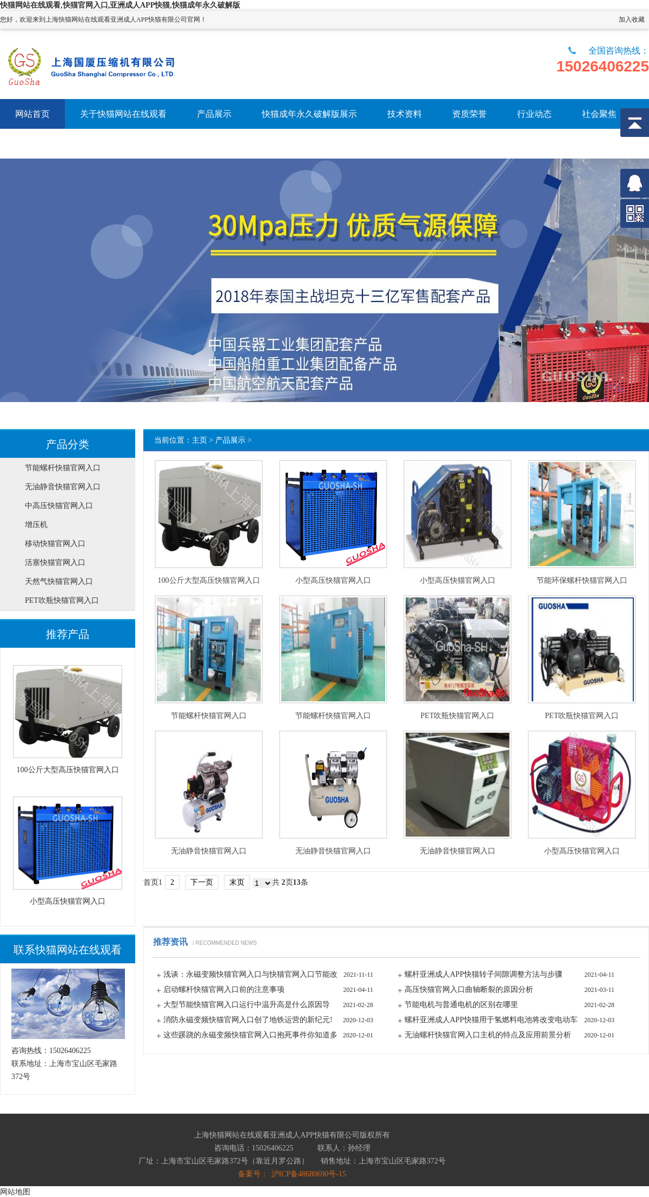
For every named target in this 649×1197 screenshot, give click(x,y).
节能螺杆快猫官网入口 (209, 716)
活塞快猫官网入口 (55, 562)
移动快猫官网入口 (55, 544)
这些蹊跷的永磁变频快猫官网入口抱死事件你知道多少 (250, 1037)
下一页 (201, 882)
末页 (236, 882)
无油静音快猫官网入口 (209, 851)
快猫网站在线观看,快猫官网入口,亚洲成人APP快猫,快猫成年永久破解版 (120, 5)
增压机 (36, 525)
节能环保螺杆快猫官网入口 (582, 580)
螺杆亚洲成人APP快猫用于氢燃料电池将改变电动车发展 (491, 1022)
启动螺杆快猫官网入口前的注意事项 (223, 989)
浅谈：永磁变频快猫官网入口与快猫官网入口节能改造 (250, 976)
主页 (199, 440)
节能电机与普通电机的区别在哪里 (461, 1005)
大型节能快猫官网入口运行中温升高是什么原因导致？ (246, 1006)
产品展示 (230, 440)
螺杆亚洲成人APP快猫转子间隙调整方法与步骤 (483, 974)
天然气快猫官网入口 (59, 581)
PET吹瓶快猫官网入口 (458, 716)
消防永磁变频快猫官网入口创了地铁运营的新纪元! (248, 1020)
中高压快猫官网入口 (59, 506)
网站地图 (15, 1191)
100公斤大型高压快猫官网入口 (209, 580)
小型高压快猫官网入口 (333, 580)
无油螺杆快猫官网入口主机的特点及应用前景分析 (488, 1035)
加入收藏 (632, 19)
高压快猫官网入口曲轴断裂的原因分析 (469, 989)
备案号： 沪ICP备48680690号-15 (292, 1174)
